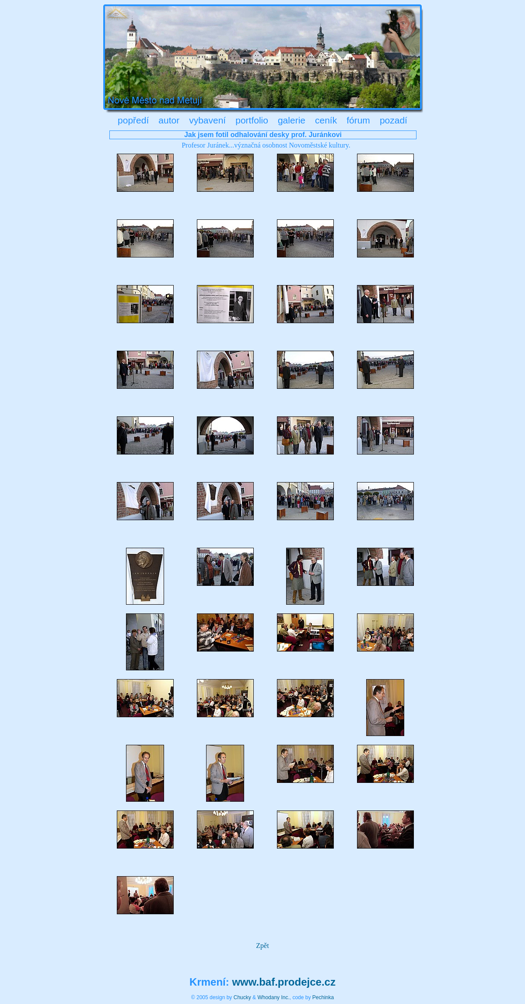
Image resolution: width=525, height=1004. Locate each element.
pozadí (393, 120)
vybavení (207, 120)
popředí (133, 120)
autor (168, 120)
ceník (326, 120)
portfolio (251, 120)
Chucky (242, 997)
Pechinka (323, 997)
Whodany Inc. (273, 997)
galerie (291, 120)
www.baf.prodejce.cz (284, 982)
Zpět (262, 945)
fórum (358, 120)
